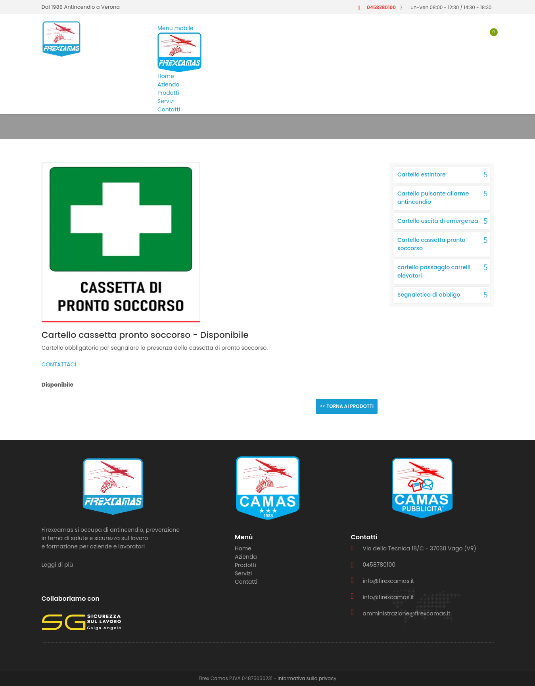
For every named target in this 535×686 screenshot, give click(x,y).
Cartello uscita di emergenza (437, 221)
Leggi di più (57, 565)
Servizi (165, 101)
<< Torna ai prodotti (347, 406)
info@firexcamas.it (388, 581)
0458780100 (381, 7)
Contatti (168, 109)
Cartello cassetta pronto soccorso (431, 244)
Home (165, 76)
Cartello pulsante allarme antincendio (433, 198)
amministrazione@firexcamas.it (407, 613)
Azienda (168, 84)
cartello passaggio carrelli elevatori (433, 271)
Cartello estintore (421, 174)
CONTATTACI (59, 364)
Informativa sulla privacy (307, 678)
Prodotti (168, 93)
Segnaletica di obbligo (428, 295)
